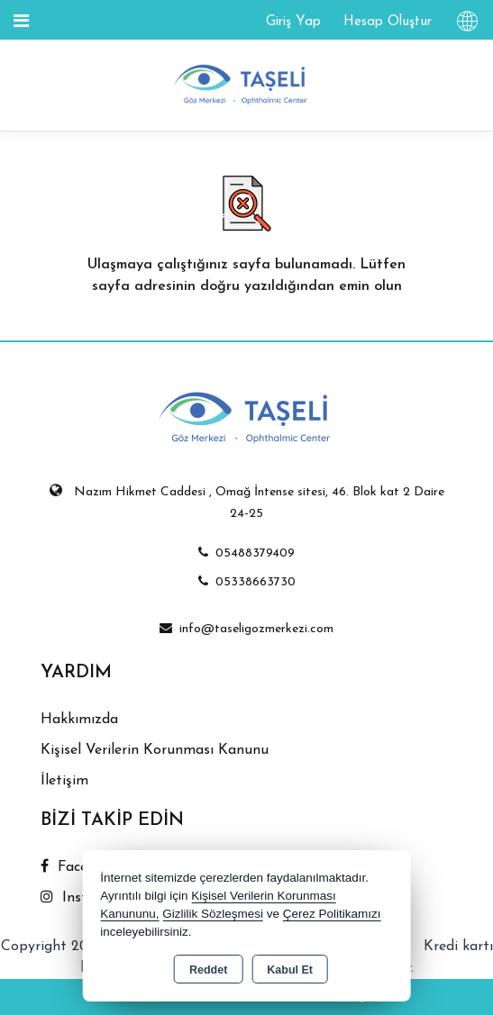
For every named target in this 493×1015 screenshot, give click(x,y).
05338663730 (247, 582)
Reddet (208, 970)
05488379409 (246, 553)
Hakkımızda (79, 719)
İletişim (64, 781)
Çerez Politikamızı (332, 913)
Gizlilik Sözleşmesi (212, 913)
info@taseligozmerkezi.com (246, 629)
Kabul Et (290, 970)
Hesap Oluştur (387, 22)
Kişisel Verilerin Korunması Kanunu (155, 750)
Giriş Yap (293, 22)
